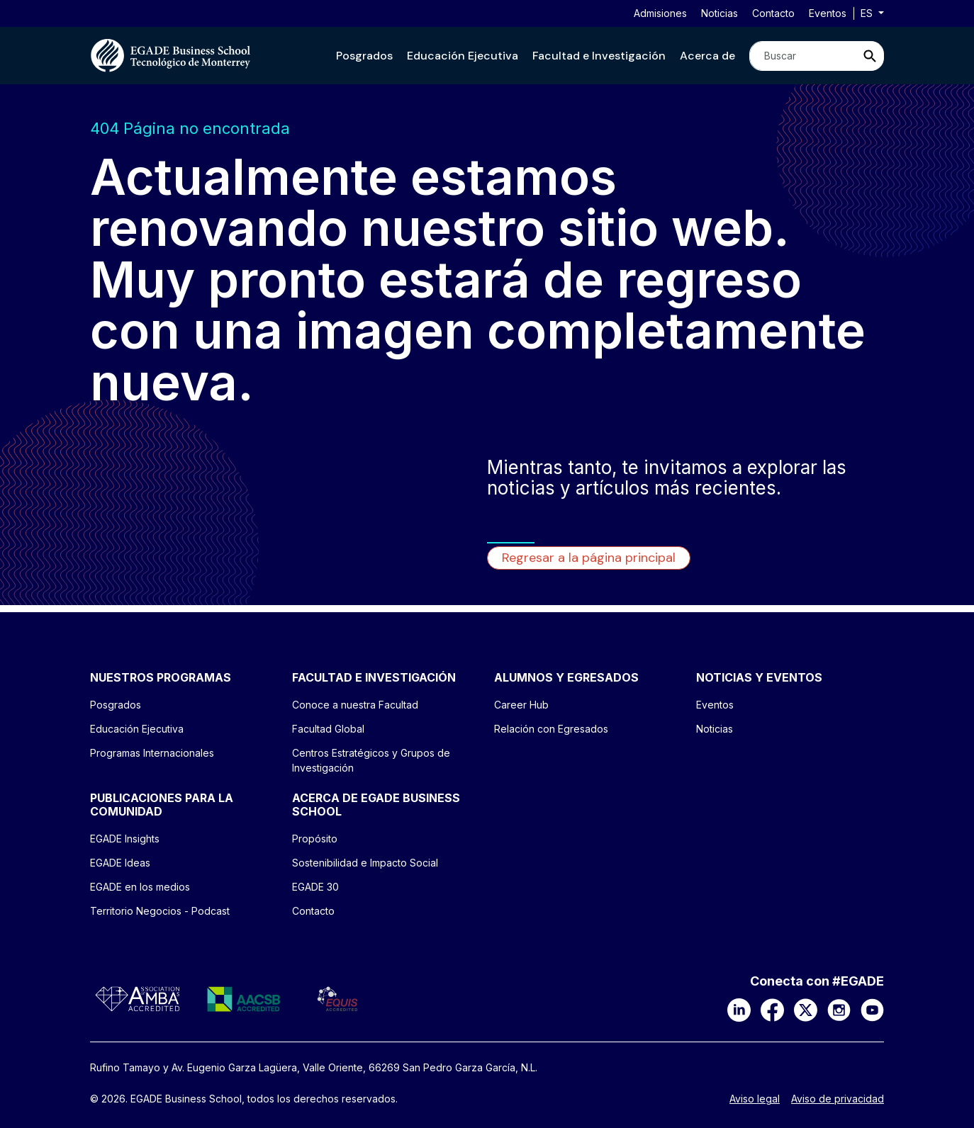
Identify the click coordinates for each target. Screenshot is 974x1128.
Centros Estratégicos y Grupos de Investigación (371, 760)
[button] (364, 55)
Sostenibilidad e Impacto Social (365, 863)
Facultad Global (328, 729)
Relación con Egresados (551, 729)
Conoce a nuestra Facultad (355, 705)
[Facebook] (772, 1009)
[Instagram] (839, 1009)
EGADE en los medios (140, 887)
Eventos (827, 13)
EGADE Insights (124, 839)
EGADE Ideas (120, 863)
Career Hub (521, 705)
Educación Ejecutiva (462, 55)
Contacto (773, 13)
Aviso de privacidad (837, 1099)
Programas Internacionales (152, 753)
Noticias (719, 13)
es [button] (868, 13)
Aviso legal (754, 1099)
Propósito (314, 839)
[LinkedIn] (739, 1009)
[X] (805, 1009)
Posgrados (364, 55)
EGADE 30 (315, 887)
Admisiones (660, 13)
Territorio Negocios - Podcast (160, 911)
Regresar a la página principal (589, 557)
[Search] (802, 56)
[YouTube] (872, 1009)
